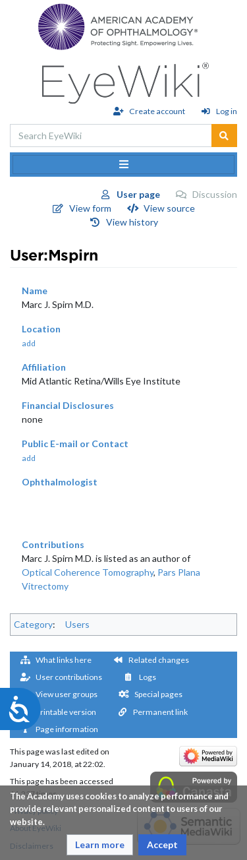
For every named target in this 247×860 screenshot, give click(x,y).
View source (169, 208)
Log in (226, 111)
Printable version (66, 712)
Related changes (158, 660)
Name (34, 290)
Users (77, 624)
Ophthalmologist (59, 481)
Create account (157, 111)
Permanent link (160, 712)
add (29, 343)
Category (33, 624)
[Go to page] (224, 135)
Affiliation (44, 367)
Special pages (158, 694)
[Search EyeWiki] (111, 135)
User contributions (69, 677)
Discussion (214, 194)
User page (138, 194)
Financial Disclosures (68, 405)
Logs (147, 677)
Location (41, 328)
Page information (67, 729)
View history (132, 222)
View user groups (66, 694)
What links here (64, 660)
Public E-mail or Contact (75, 443)
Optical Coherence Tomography (87, 572)
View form (90, 208)
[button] (100, 844)
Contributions (53, 544)
